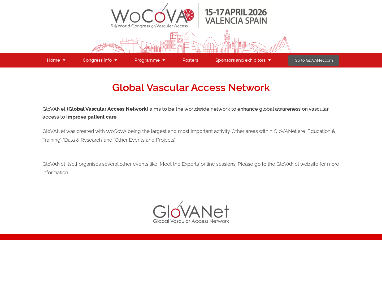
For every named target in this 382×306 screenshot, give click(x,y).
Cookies (309, 269)
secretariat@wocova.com (73, 264)
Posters (190, 60)
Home (56, 60)
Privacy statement (280, 269)
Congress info (100, 60)
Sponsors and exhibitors (243, 60)
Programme (149, 60)
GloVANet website (297, 164)
